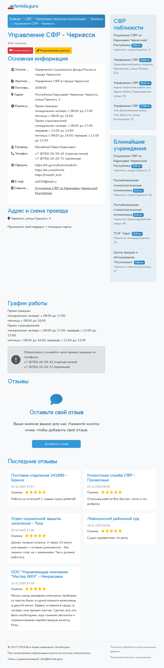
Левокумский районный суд (113, 518)
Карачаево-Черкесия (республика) (61, 18)
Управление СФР (126, 60)
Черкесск (96, 18)
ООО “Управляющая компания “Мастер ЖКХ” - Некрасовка (39, 574)
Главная (15, 18)
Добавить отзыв (56, 444)
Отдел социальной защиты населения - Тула (36, 521)
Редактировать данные (53, 50)
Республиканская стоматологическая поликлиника (127, 185)
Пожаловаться (20, 50)
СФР (28, 18)
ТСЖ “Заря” (122, 233)
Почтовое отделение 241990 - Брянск (39, 478)
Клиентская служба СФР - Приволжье (111, 478)
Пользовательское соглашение (130, 657)
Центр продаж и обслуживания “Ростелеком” (126, 257)
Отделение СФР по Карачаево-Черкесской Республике (130, 40)
